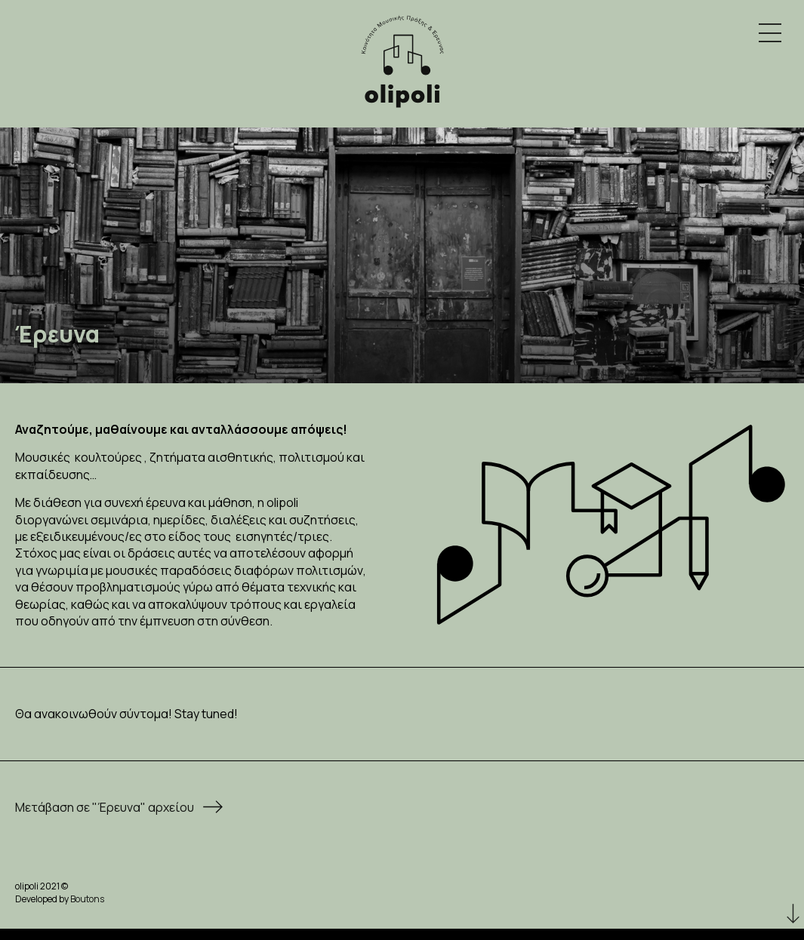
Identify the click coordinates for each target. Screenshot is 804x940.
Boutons (87, 898)
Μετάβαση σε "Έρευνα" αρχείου (104, 807)
